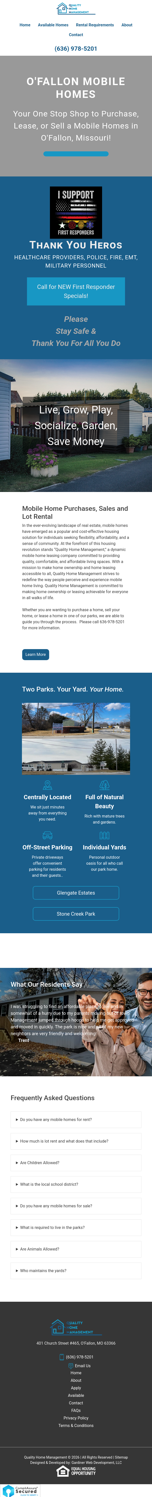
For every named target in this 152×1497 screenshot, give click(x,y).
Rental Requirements (95, 25)
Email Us (79, 1365)
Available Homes (53, 25)
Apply (76, 1388)
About (126, 25)
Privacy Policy (76, 1418)
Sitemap (121, 1457)
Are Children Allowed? (39, 1162)
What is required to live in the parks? (52, 1227)
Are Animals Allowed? (39, 1249)
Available (76, 1395)
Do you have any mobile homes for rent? (56, 1119)
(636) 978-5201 (76, 1357)
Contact (76, 34)
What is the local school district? (49, 1184)
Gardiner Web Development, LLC (97, 1463)
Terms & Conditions (76, 1425)
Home (25, 25)
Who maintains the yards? (43, 1270)
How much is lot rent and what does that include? (64, 1141)
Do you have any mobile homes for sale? (56, 1206)
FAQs (76, 1410)
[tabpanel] (76, 1023)
